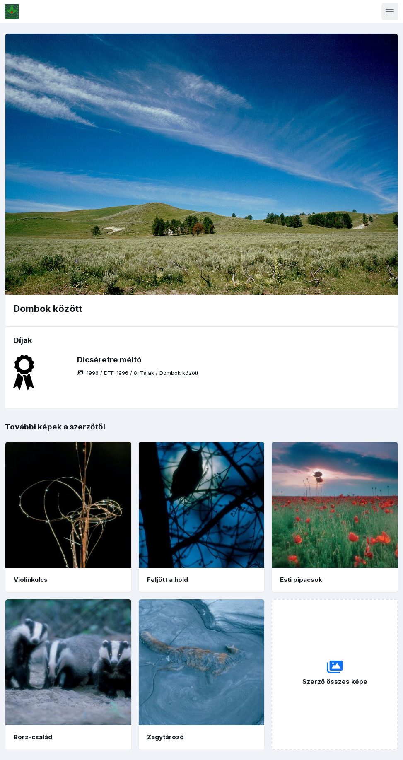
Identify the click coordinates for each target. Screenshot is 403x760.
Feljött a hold (167, 580)
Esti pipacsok (301, 580)
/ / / (137, 372)
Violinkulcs (31, 580)
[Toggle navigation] (389, 11)
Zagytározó (165, 737)
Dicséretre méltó (109, 359)
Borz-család (33, 737)
